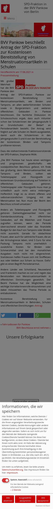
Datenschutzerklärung (12, 469)
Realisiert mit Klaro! (43, 506)
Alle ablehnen (7, 499)
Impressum (12, 472)
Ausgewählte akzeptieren (25, 499)
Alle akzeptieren (43, 499)
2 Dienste (15, 490)
